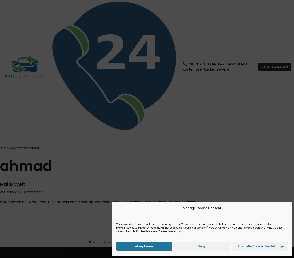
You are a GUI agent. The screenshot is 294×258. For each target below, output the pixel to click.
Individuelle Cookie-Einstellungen (260, 246)
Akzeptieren (144, 246)
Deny (202, 246)
